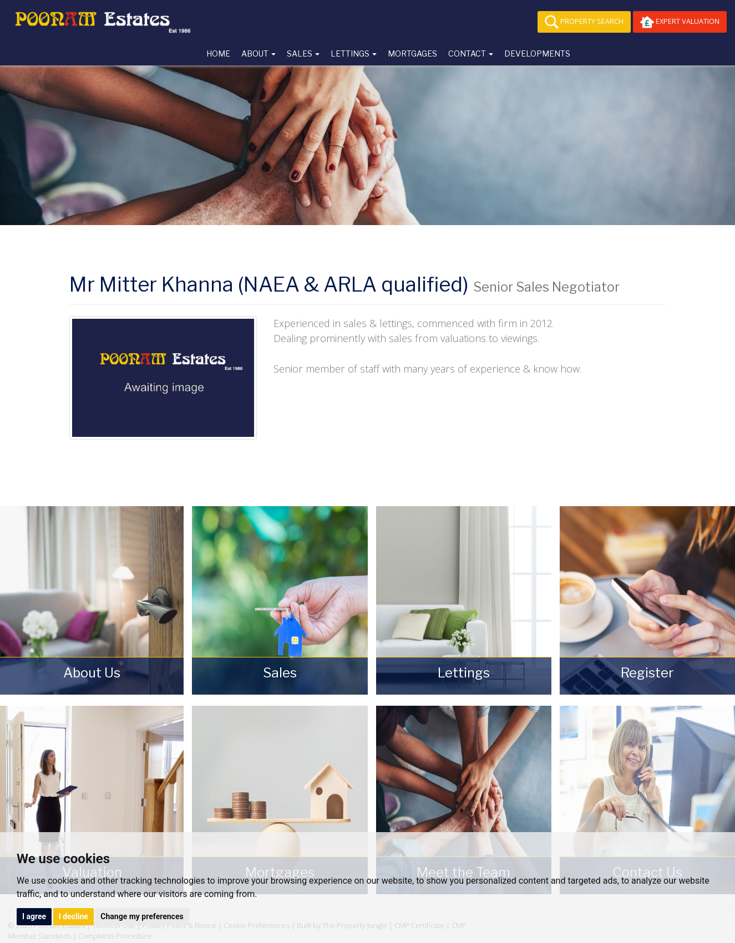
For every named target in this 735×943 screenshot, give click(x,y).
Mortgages (412, 53)
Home (218, 53)
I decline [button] (73, 916)
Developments (537, 53)
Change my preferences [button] (141, 916)
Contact (470, 53)
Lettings (354, 53)
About (258, 53)
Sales (303, 53)
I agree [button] (34, 916)
